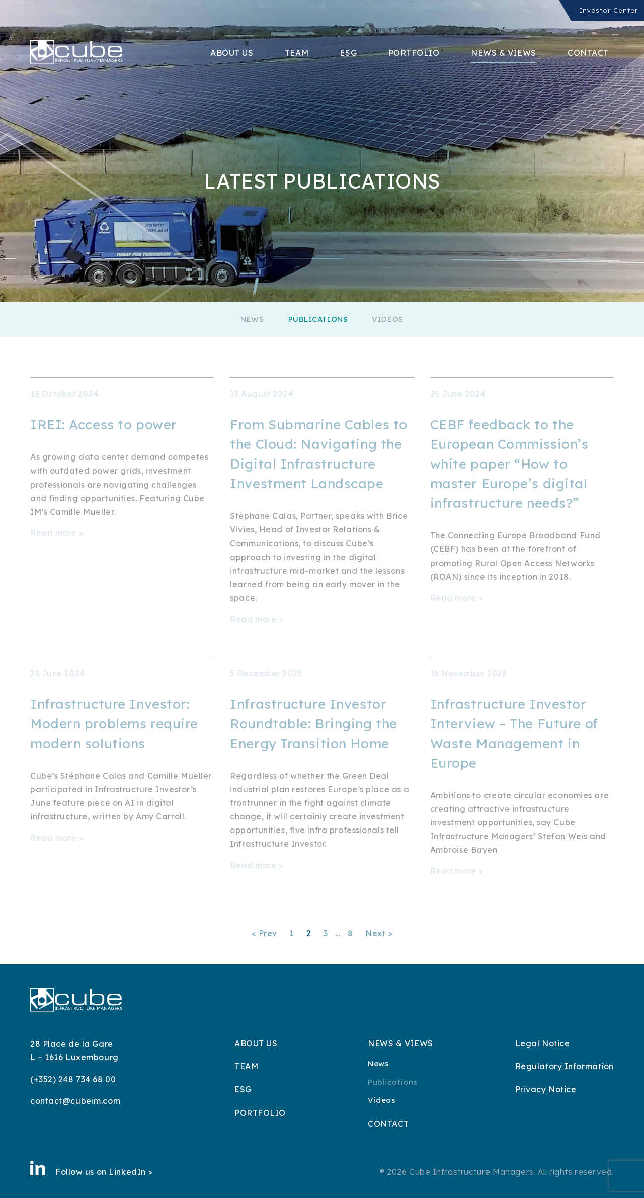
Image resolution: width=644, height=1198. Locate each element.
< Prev (264, 933)
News (252, 319)
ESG (348, 53)
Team (296, 53)
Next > (378, 933)
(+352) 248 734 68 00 (73, 1079)
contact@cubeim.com (75, 1101)
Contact (588, 53)
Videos (387, 319)
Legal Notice (542, 1043)
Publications (318, 319)
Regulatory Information (564, 1066)
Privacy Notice (546, 1089)
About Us (231, 53)
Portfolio (414, 53)
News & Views (503, 53)
